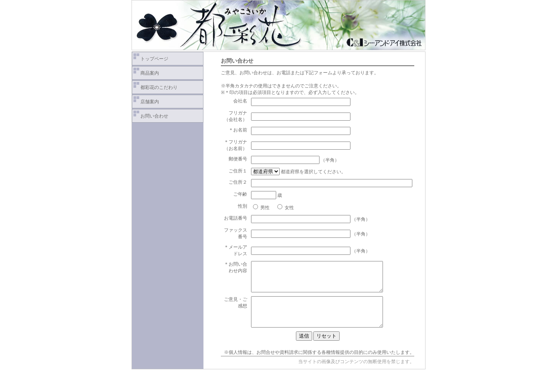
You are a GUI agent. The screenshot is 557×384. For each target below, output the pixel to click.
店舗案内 (149, 101)
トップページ (154, 58)
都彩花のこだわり (159, 87)
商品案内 (149, 73)
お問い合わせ (154, 116)
